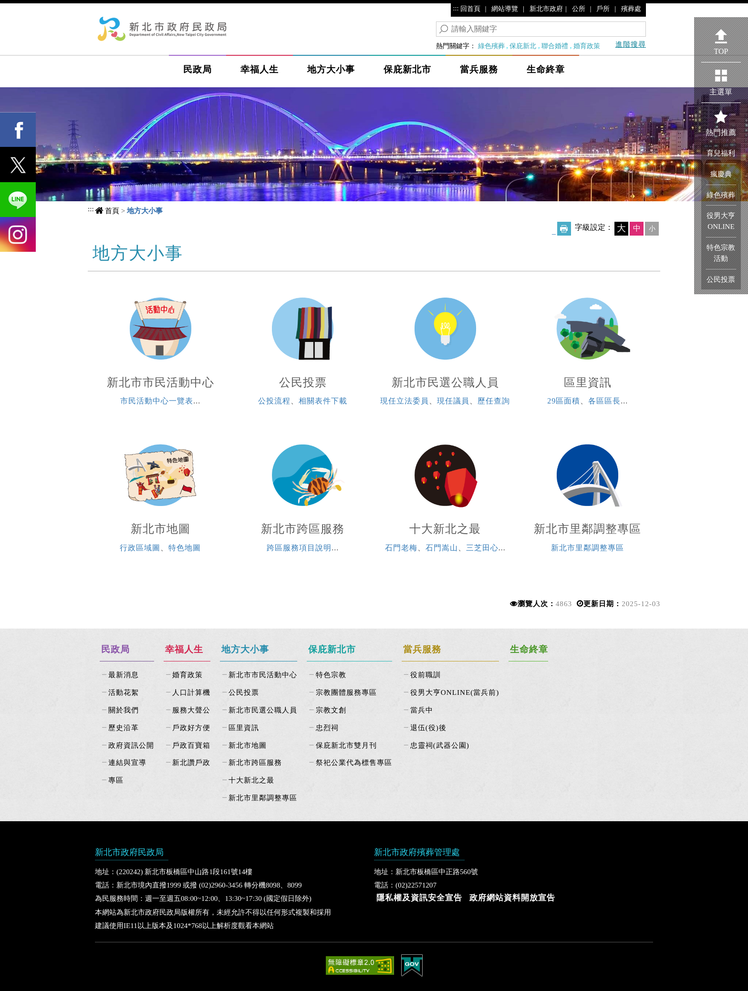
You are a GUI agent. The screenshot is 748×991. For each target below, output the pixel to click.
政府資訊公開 (131, 745)
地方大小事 (331, 69)
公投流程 (274, 401)
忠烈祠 (327, 727)
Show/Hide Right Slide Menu (687, 63)
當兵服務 (479, 69)
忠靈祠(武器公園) (439, 745)
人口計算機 (191, 692)
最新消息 (123, 675)
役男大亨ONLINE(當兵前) (454, 692)
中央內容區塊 (130, 252)
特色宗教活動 (720, 252)
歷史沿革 (123, 727)
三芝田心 (482, 548)
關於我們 (123, 710)
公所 (578, 8)
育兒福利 (720, 153)
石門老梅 (401, 548)
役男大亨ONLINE (720, 220)
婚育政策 (586, 46)
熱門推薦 (721, 132)
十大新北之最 (445, 529)
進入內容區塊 (24, 10)
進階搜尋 (630, 44)
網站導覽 (504, 8)
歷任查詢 (494, 401)
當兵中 (421, 710)
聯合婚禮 (554, 46)
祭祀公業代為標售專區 (354, 762)
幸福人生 (259, 69)
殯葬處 (631, 8)
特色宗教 (331, 675)
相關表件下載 (323, 401)
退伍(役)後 (428, 727)
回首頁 (470, 8)
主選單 (720, 92)
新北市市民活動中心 (160, 382)
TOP (721, 51)
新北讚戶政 (191, 762)
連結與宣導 (127, 762)
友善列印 (564, 229)
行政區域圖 (140, 548)
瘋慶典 (721, 174)
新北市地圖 (160, 529)
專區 (116, 780)
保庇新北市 (407, 69)
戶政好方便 (191, 727)
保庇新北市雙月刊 (346, 745)
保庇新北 (522, 46)
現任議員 (453, 401)
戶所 (603, 8)
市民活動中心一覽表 (156, 401)
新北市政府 (546, 8)
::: (456, 8)
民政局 (197, 69)
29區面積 (563, 401)
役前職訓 (425, 675)
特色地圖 (184, 548)
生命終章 (546, 69)
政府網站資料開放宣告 (512, 897)
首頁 (112, 210)
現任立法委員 (404, 401)
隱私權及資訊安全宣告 (419, 897)
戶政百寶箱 (191, 745)
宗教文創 (331, 710)
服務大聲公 (191, 710)
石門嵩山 (442, 548)
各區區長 (604, 401)
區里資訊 (588, 382)
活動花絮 (123, 692)
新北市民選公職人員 (445, 382)
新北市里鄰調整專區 (587, 529)
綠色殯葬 (491, 46)
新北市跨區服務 (302, 529)
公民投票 (303, 382)
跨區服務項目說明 (299, 548)
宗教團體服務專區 (346, 692)
